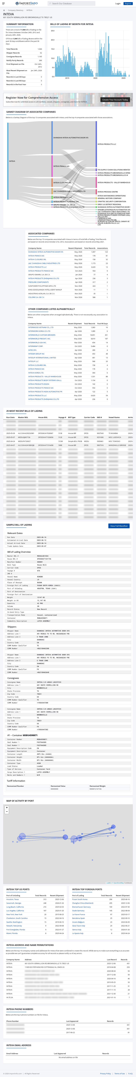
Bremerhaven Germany (81, 907)
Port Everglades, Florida (15, 929)
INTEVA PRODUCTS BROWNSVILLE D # (113, 175)
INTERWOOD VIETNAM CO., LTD (40, 327)
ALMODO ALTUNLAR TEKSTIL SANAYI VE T (114, 221)
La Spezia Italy (77, 933)
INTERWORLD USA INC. (37, 342)
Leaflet (108, 883)
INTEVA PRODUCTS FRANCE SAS (66, 201)
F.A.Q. (130, 1073)
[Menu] (3, 3)
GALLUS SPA (102, 217)
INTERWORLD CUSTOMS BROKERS (41, 335)
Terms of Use (119, 1073)
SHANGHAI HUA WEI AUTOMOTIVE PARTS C (115, 213)
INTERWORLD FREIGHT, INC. (39, 338)
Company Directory (15, 10)
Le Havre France (78, 914)
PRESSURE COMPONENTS (38, 282)
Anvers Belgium (78, 922)
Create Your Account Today (115, 99)
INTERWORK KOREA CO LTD (39, 331)
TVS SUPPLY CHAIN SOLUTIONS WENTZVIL (114, 170)
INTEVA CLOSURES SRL (62, 182)
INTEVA (12, 161)
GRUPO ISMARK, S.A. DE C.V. (64, 205)
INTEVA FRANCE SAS (61, 166)
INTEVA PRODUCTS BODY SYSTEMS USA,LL (114, 215)
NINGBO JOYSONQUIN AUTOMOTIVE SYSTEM (116, 209)
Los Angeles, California (15, 910)
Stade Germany (78, 910)
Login (117, 3)
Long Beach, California (15, 907)
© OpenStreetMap (118, 883)
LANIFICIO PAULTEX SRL (107, 220)
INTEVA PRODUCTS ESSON (38, 384)
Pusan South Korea (79, 899)
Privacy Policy (105, 1073)
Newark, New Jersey (14, 926)
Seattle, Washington (14, 922)
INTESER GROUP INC (36, 354)
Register (128, 3)
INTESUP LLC (33, 361)
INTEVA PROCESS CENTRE (108, 192)
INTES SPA (32, 350)
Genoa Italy (76, 929)
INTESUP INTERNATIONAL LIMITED (42, 357)
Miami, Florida (12, 933)
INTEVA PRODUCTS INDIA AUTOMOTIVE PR (45, 391)
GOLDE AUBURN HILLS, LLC (109, 223)
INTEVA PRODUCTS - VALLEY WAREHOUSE (114, 182)
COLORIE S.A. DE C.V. (36, 297)
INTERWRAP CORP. (35, 346)
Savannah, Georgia (13, 903)
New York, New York (14, 914)
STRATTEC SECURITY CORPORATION (112, 201)
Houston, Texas (12, 899)
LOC (99, 224)
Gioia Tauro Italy (78, 926)
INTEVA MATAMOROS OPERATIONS (112, 196)
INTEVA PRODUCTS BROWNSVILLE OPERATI (115, 173)
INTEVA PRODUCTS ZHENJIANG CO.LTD (68, 207)
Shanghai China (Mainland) (82, 903)
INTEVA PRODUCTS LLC (107, 144)
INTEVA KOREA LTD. (36, 373)
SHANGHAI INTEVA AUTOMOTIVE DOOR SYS (70, 137)
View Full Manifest (119, 526)
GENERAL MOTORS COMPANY (109, 198)
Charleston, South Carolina (16, 918)
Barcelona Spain (78, 918)
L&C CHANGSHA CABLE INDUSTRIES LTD (69, 191)
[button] (7, 808)
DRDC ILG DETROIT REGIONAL (109, 204)
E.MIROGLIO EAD (104, 218)
